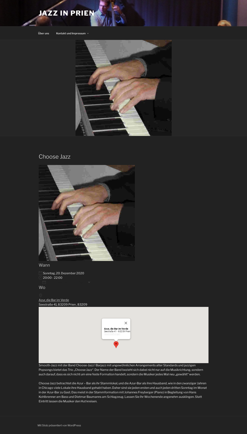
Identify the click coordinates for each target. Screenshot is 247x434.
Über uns (43, 33)
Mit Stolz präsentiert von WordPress (59, 425)
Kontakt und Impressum (72, 33)
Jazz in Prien (67, 13)
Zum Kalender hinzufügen (64, 282)
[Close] (125, 323)
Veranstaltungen (112, 334)
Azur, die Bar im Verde (54, 300)
